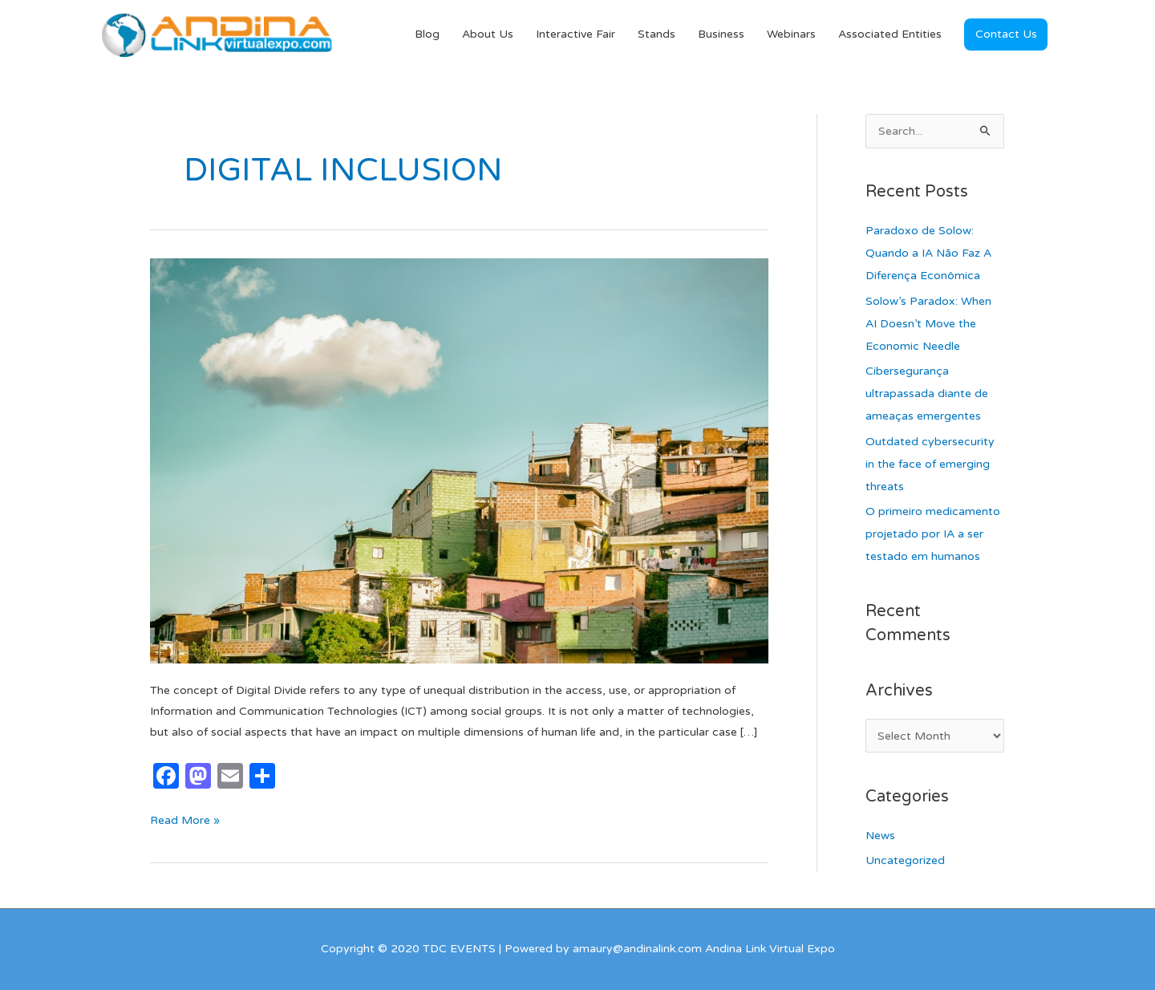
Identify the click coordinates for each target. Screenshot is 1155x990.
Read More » (185, 818)
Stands (656, 34)
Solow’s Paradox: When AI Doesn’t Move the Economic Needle (928, 323)
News (880, 835)
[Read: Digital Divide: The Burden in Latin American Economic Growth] (459, 460)
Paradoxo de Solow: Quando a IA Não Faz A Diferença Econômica (928, 253)
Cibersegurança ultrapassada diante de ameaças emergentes (926, 393)
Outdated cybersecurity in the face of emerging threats (930, 464)
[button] (1006, 34)
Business (721, 34)
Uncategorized (905, 860)
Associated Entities (890, 34)
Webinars (791, 34)
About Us (487, 34)
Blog (427, 34)
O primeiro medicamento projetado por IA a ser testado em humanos (932, 534)
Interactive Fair (575, 34)
